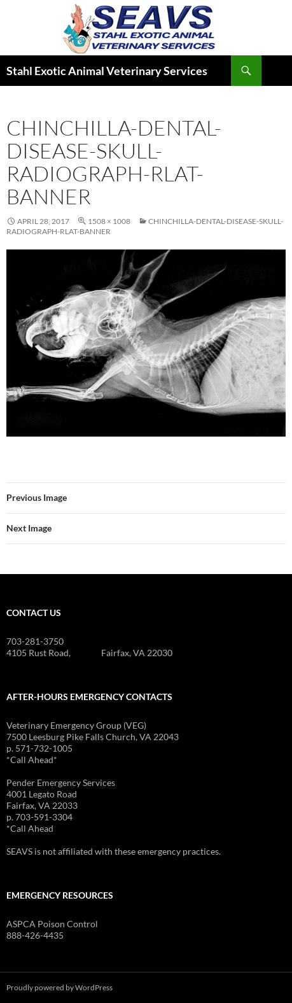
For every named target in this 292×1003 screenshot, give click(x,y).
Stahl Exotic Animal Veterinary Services (106, 71)
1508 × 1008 (109, 221)
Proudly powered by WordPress (59, 987)
